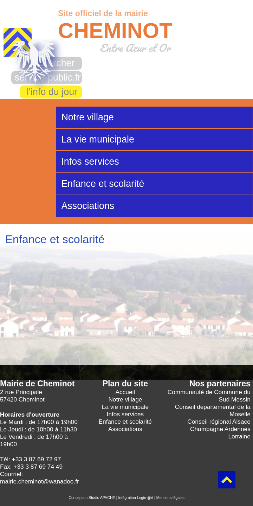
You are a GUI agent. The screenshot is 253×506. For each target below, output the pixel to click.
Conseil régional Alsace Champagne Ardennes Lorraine (218, 429)
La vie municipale (97, 139)
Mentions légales (170, 497)
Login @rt (145, 497)
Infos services (90, 161)
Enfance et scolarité (102, 183)
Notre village (87, 117)
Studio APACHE (102, 497)
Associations (87, 206)
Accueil (125, 392)
